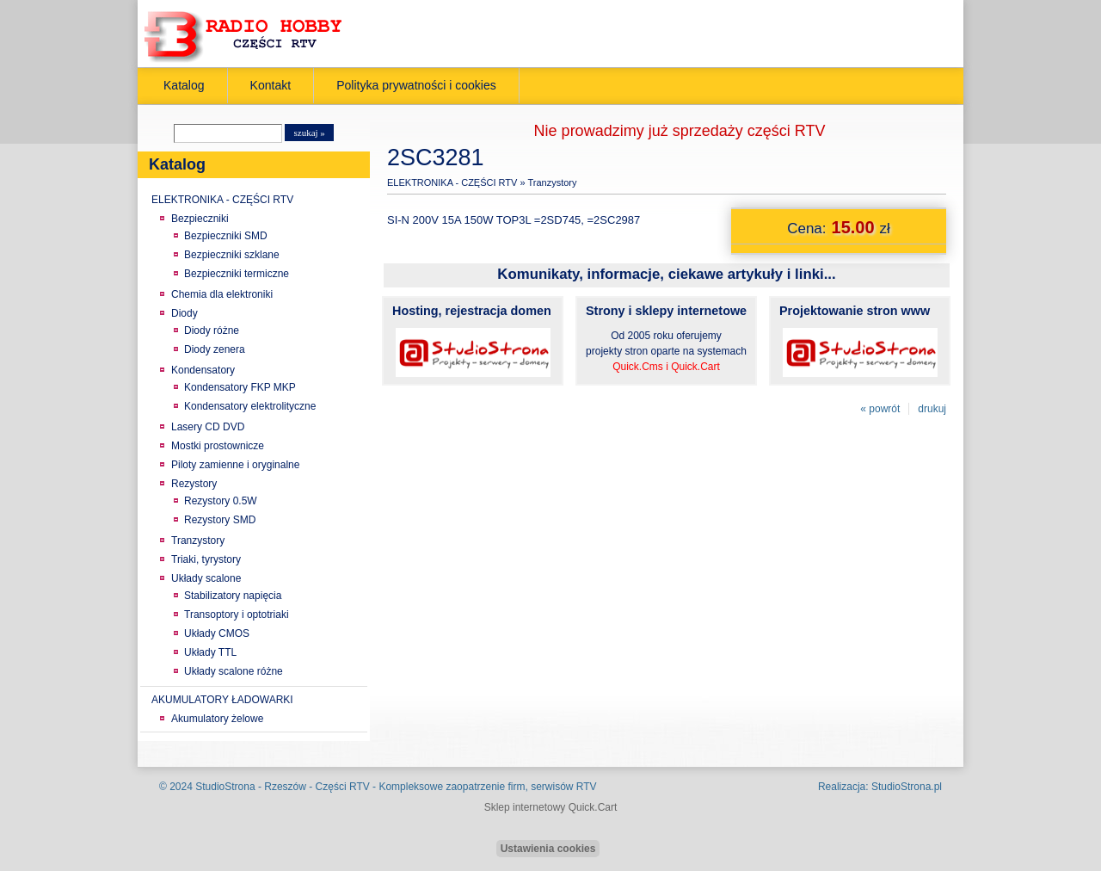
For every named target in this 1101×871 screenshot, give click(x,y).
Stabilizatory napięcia (232, 596)
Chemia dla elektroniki (222, 294)
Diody (184, 313)
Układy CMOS (216, 633)
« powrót (880, 409)
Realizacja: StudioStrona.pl (880, 787)
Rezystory (194, 484)
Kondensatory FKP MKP (240, 387)
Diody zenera (214, 349)
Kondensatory (203, 370)
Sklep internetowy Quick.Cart (551, 807)
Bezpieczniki (200, 219)
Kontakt (271, 85)
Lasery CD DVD (207, 427)
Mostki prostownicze (217, 446)
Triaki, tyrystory (206, 559)
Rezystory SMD (219, 520)
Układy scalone (206, 578)
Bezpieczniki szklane (232, 255)
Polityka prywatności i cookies (416, 85)
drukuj (932, 409)
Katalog (184, 85)
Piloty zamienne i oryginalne (235, 465)
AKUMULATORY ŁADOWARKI (222, 700)
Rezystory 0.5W (220, 501)
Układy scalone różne (233, 671)
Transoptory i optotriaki (236, 614)
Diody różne (211, 330)
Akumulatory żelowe (217, 719)
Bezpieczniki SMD (226, 236)
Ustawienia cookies (548, 849)
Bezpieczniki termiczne (236, 274)
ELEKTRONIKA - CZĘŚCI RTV (222, 200)
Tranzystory (198, 540)
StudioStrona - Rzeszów (252, 787)
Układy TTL (210, 652)
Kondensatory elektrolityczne (250, 406)
